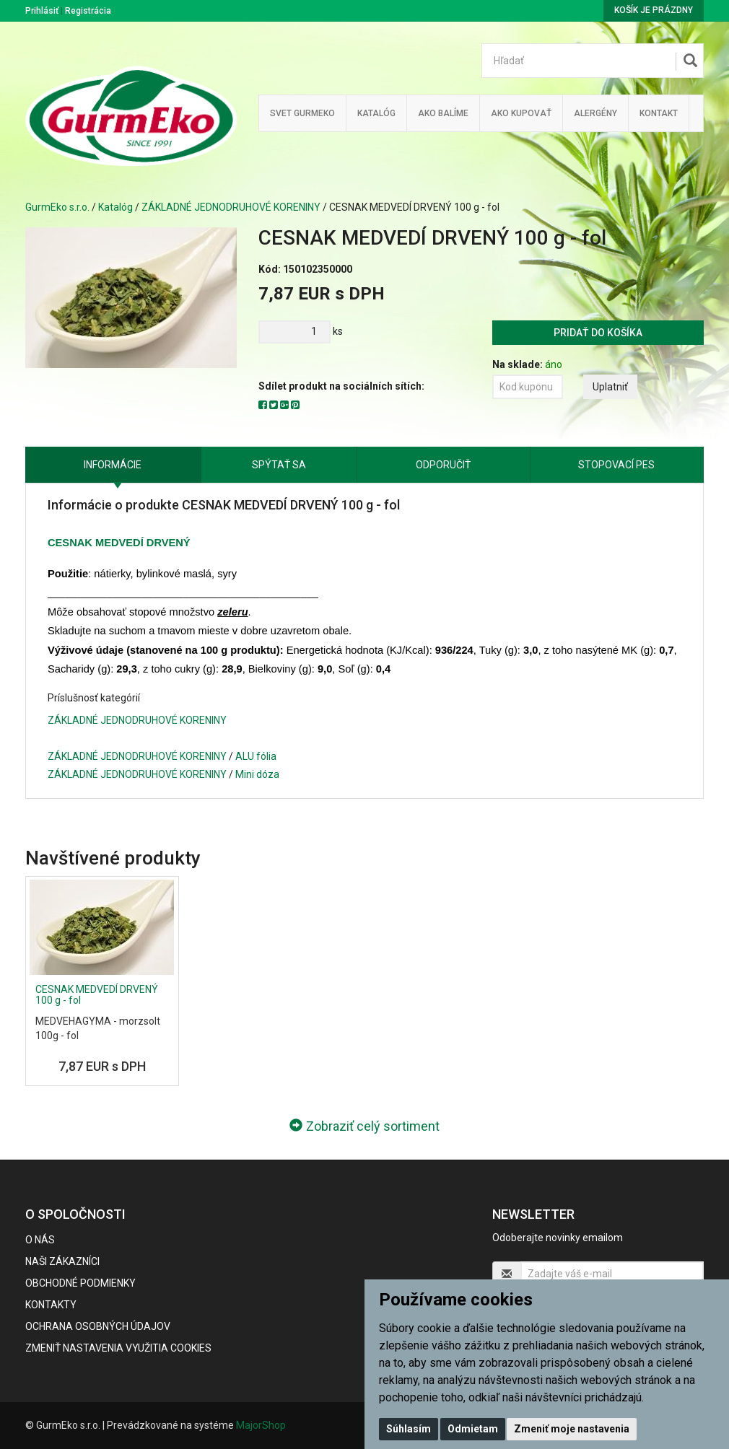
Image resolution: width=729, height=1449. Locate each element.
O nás (40, 1240)
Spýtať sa (279, 464)
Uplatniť (610, 387)
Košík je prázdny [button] (653, 10)
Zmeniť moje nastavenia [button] (571, 1429)
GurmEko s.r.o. (57, 207)
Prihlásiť (41, 11)
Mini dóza (257, 774)
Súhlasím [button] (408, 1429)
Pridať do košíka (598, 332)
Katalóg (115, 207)
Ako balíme (443, 113)
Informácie (112, 464)
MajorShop (261, 1425)
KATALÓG (376, 113)
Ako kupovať (521, 113)
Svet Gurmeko (302, 113)
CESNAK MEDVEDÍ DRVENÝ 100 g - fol (96, 995)
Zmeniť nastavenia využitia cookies (118, 1348)
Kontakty (51, 1304)
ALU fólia (255, 756)
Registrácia (88, 11)
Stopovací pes (616, 464)
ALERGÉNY (595, 113)
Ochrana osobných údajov (97, 1326)
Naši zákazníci (62, 1261)
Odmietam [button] (473, 1429)
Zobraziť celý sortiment (364, 1126)
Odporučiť (443, 464)
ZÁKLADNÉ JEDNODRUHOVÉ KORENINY (230, 207)
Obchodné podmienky (80, 1283)
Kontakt (658, 113)
